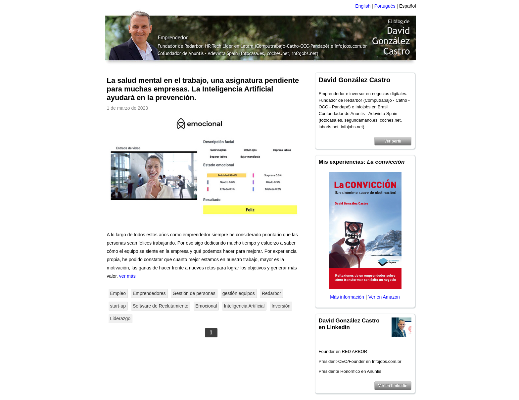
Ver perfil (392, 141)
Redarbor (271, 293)
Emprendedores (149, 293)
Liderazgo (120, 318)
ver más (127, 276)
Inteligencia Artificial (244, 306)
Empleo (118, 293)
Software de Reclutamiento (160, 306)
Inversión (280, 306)
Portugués (385, 6)
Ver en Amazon (384, 297)
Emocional (206, 306)
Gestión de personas (194, 293)
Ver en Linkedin (392, 385)
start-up (118, 306)
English (362, 6)
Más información (347, 297)
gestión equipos (238, 293)
